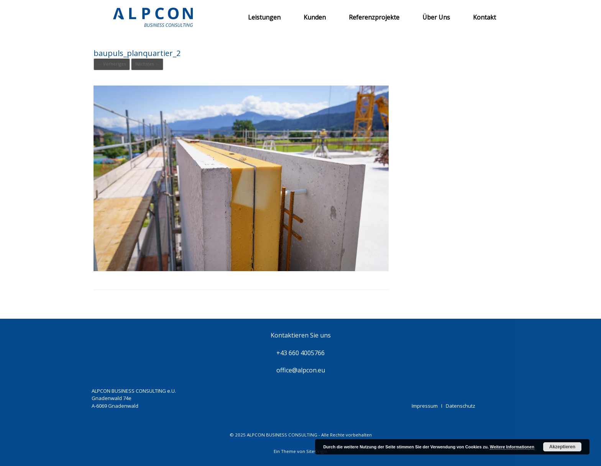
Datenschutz (460, 405)
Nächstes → (147, 64)
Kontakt (484, 17)
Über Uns (436, 17)
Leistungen (264, 17)
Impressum (425, 405)
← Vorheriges (112, 64)
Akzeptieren (562, 447)
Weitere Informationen (512, 447)
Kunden (315, 17)
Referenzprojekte (374, 17)
